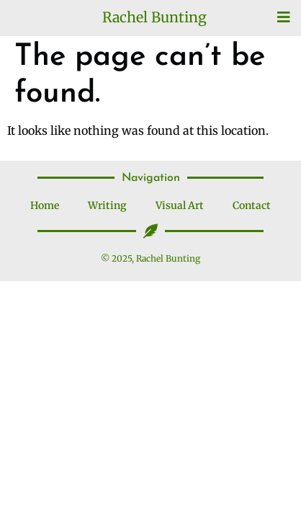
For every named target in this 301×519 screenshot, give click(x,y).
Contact (252, 205)
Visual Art (180, 205)
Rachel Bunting (154, 17)
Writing (107, 205)
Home (44, 205)
